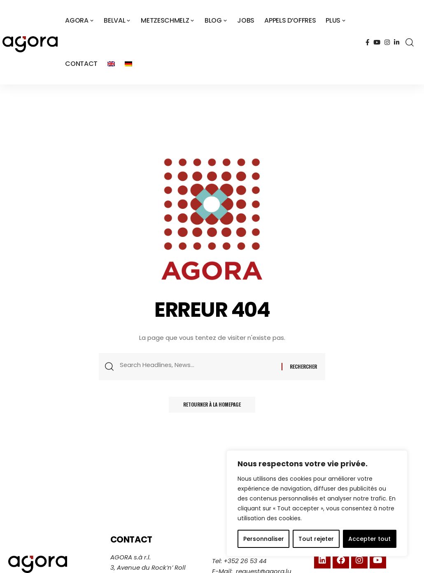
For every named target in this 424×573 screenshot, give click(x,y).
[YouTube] (376, 42)
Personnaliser (263, 539)
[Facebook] (367, 42)
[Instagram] (387, 42)
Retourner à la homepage (212, 406)
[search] (409, 42)
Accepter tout (369, 539)
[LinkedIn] (396, 42)
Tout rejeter (316, 539)
